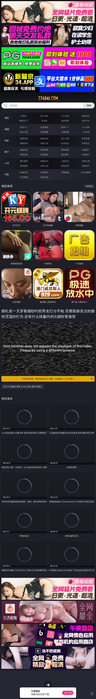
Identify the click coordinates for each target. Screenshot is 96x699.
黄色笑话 (65, 165)
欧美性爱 (86, 138)
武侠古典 (86, 161)
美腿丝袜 (24, 154)
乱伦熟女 (65, 143)
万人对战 (65, 115)
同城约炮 (24, 172)
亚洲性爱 (24, 138)
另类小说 (44, 165)
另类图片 (86, 154)
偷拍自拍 (44, 138)
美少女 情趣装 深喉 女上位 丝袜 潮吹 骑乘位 (22, 386)
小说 (7, 163)
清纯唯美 (44, 154)
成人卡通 (65, 138)
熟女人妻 (24, 132)
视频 (7, 129)
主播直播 (65, 132)
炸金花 (44, 120)
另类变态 (86, 143)
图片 (7, 151)
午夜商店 (44, 172)
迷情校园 (24, 165)
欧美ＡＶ (65, 127)
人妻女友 (65, 161)
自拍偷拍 (44, 127)
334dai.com (48, 98)
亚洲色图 (44, 149)
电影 (7, 140)
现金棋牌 (65, 120)
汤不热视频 (86, 172)
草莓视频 (65, 172)
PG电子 (23, 115)
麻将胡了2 (23, 120)
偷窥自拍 (24, 149)
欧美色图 (65, 149)
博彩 (7, 117)
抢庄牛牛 (86, 120)
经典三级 (44, 143)
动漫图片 (86, 149)
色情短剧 (44, 177)
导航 (7, 174)
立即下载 (68, 692)
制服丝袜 (24, 143)
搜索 (89, 105)
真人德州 (44, 115)
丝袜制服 (44, 132)
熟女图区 (65, 154)
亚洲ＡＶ (24, 127)
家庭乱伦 (44, 161)
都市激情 (24, 161)
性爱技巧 (86, 165)
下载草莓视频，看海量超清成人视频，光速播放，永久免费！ (57, 378)
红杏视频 (24, 177)
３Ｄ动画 (86, 127)
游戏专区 (86, 115)
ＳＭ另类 (86, 132)
